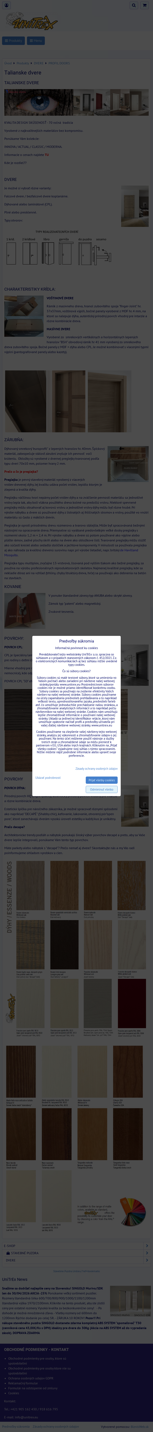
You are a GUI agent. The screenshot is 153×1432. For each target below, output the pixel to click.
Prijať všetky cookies (102, 780)
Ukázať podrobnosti (48, 778)
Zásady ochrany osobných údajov (96, 769)
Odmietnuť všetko (101, 789)
